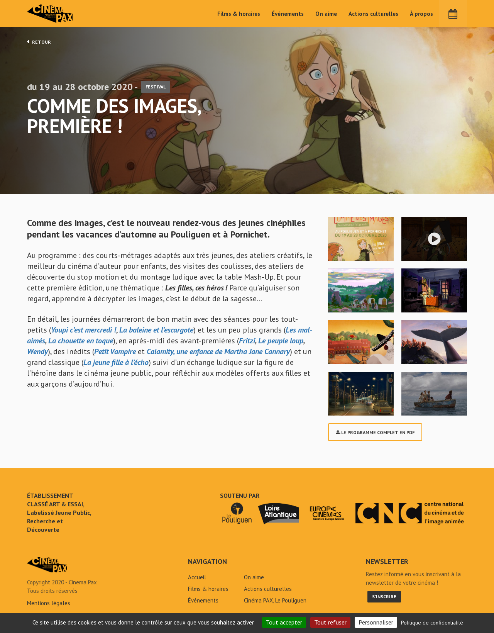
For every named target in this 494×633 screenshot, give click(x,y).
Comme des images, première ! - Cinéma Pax (47, 567)
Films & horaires (238, 13)
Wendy (37, 354)
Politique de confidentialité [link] (432, 622)
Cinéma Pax (50, 13)
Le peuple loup (280, 343)
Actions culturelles (373, 13)
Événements (288, 13)
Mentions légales (48, 605)
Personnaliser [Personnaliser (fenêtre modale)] (376, 622)
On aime (326, 13)
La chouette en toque (80, 343)
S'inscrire (384, 599)
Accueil (197, 579)
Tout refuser (330, 622)
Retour (39, 42)
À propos (421, 13)
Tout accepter (284, 622)
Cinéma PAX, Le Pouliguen (275, 602)
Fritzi (247, 343)
